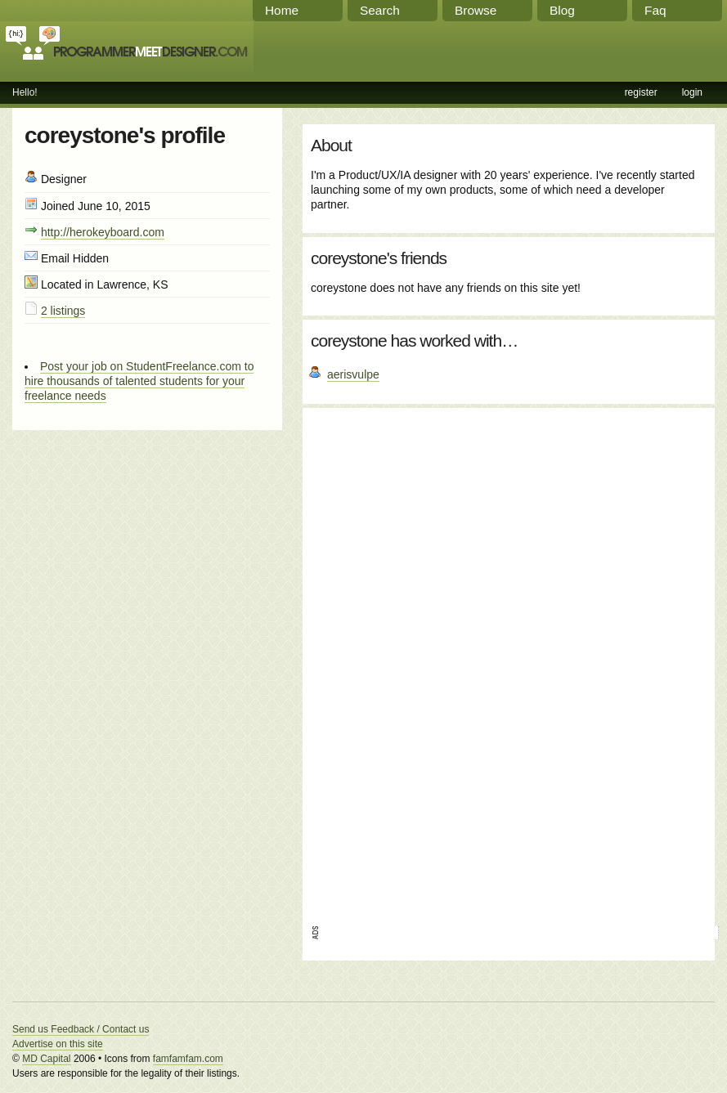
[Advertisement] (361, 661)
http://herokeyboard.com (102, 232)
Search (380, 10)
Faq (655, 10)
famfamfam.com (188, 1058)
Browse (475, 10)
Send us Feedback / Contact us (80, 1029)
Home (281, 10)
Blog (562, 10)
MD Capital (46, 1058)
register (641, 92)
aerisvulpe (353, 374)
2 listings (63, 310)
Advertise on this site (57, 1044)
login (692, 92)
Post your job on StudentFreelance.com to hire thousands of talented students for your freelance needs (139, 381)
